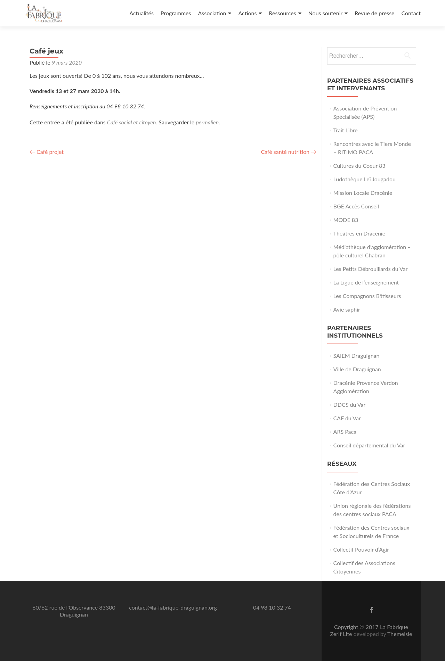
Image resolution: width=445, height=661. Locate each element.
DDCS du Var (349, 404)
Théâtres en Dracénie (359, 233)
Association (212, 13)
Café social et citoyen (131, 122)
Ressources (282, 13)
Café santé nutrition (288, 151)
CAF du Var (347, 418)
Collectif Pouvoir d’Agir (361, 549)
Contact (411, 13)
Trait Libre (345, 130)
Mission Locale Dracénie (363, 192)
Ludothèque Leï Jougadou (364, 179)
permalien (207, 122)
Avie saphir (346, 309)
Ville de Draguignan (357, 369)
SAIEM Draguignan (356, 355)
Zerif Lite (342, 633)
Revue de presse (374, 13)
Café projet (47, 151)
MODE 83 (345, 219)
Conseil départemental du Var (369, 445)
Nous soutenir (325, 13)
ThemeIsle (399, 633)
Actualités (141, 13)
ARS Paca (345, 431)
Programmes (176, 13)
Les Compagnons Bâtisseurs (367, 295)
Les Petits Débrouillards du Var (370, 268)
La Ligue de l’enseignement (366, 282)
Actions (247, 13)
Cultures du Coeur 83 (359, 165)
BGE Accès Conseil (356, 206)
